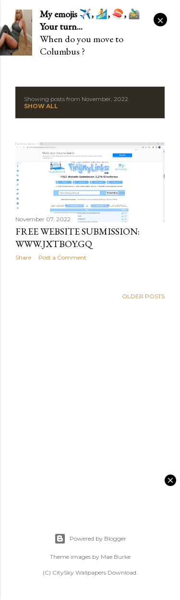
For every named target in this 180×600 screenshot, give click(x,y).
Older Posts (143, 296)
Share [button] (23, 257)
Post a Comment (62, 257)
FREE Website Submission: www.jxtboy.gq (77, 237)
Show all (41, 106)
